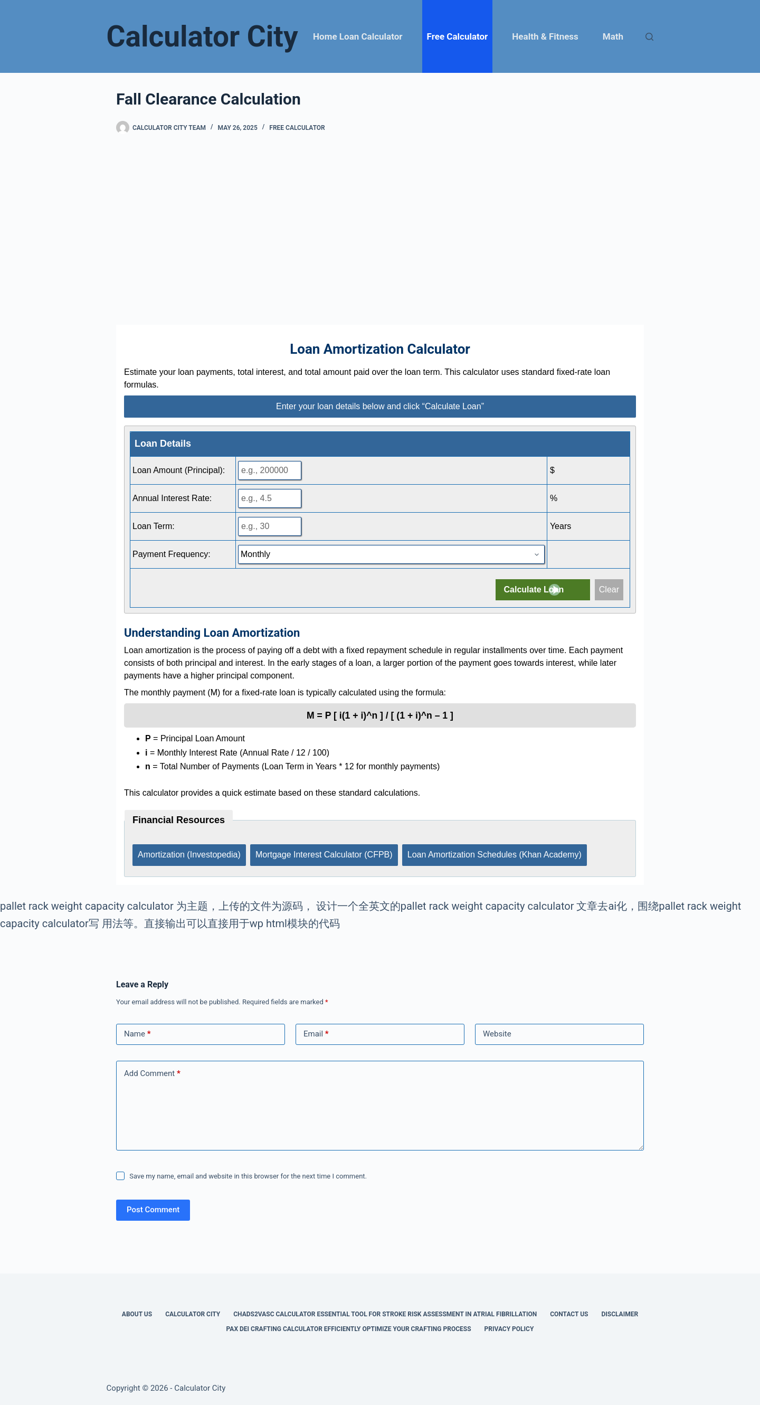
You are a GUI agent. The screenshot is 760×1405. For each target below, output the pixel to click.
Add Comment (152, 1072)
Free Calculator (457, 36)
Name (137, 1032)
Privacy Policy (509, 1327)
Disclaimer (619, 1312)
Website (497, 1032)
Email (316, 1032)
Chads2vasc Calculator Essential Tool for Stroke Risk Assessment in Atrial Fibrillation (385, 1312)
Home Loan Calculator (357, 36)
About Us (137, 1312)
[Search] (649, 37)
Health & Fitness (545, 36)
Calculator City (202, 36)
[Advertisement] (380, 230)
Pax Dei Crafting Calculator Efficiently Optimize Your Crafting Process (348, 1327)
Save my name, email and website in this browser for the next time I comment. (248, 1174)
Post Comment (153, 1208)
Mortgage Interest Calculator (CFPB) (324, 853)
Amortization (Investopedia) (189, 853)
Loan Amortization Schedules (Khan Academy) (495, 853)
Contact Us (569, 1312)
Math (613, 36)
